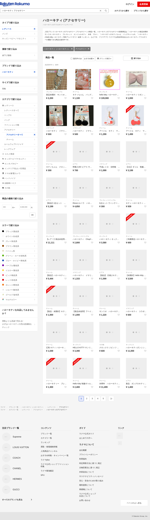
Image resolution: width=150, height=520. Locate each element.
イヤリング (50, 128)
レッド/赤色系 (18, 280)
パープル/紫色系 (18, 265)
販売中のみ (76, 59)
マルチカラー (18, 299)
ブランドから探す (141, 11)
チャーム (76, 92)
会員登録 (143, 4)
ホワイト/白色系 (18, 236)
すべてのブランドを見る (12, 500)
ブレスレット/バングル (54, 92)
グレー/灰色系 (18, 241)
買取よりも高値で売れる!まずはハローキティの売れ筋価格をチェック (18, 324)
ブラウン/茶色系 (18, 246)
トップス (19, 115)
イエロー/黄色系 (18, 270)
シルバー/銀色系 (18, 290)
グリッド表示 (104, 59)
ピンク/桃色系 (18, 275)
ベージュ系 (18, 251)
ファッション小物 (19, 125)
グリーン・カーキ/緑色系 (18, 256)
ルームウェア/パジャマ (19, 144)
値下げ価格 (18, 55)
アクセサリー (82, 49)
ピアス (75, 164)
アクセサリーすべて (20, 135)
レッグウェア (19, 149)
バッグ (19, 120)
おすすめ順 (89, 59)
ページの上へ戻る (134, 503)
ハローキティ (18, 72)
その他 (101, 345)
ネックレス (103, 92)
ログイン (130, 4)
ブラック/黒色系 (18, 231)
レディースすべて (19, 110)
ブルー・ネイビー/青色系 (18, 260)
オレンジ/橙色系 (18, 285)
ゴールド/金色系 (18, 295)
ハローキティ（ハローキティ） (58, 49)
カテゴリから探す (121, 11)
